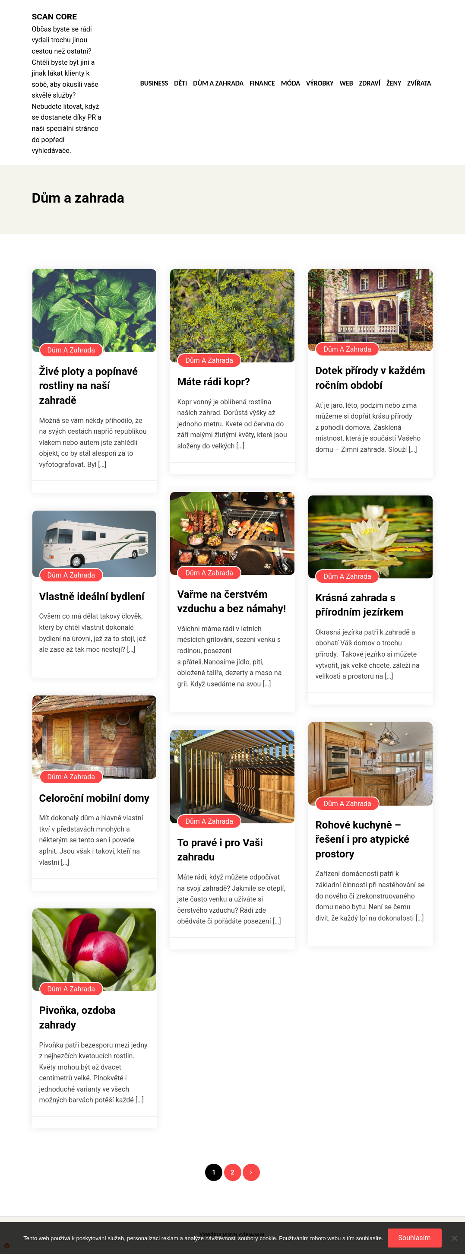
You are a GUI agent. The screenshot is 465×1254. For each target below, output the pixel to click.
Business (154, 83)
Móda (290, 83)
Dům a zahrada (218, 83)
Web (346, 83)
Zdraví (369, 83)
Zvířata (419, 83)
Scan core (54, 17)
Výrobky (319, 83)
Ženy (393, 83)
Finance (262, 83)
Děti (180, 83)
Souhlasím (415, 1238)
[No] (454, 1238)
